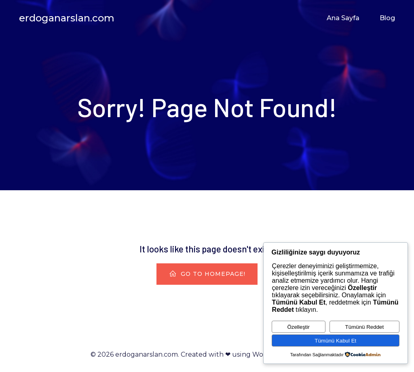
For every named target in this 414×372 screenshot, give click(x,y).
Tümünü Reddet (364, 327)
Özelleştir (298, 327)
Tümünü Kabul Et (335, 341)
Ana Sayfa (343, 18)
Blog (387, 18)
